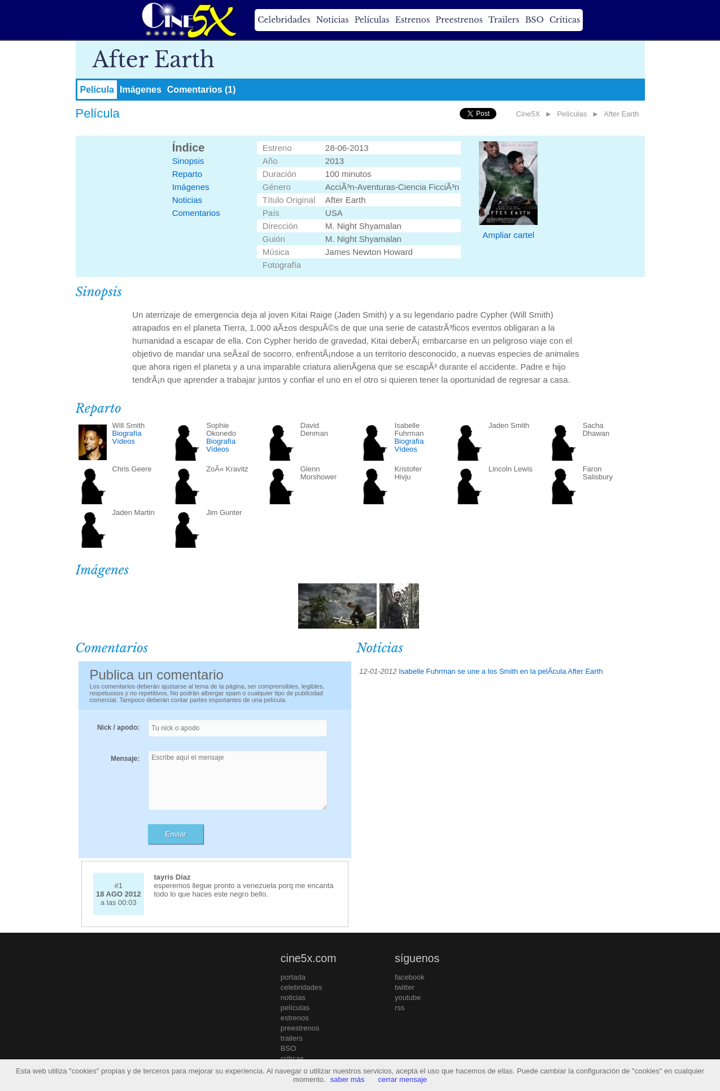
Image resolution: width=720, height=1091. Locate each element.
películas (295, 1007)
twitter (404, 987)
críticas (292, 1058)
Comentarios (196, 213)
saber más (347, 1079)
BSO (534, 20)
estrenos (295, 1018)
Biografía (127, 433)
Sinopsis (188, 161)
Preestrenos (459, 20)
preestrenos (300, 1028)
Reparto (187, 174)
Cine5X (528, 114)
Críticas (564, 20)
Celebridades (284, 20)
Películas (372, 20)
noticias (293, 997)
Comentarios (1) (201, 89)
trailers (292, 1038)
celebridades (301, 987)
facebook (410, 977)
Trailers (504, 20)
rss (399, 1007)
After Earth (621, 114)
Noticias (332, 20)
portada (293, 977)
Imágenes (141, 89)
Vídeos (123, 441)
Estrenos (412, 20)
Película (97, 89)
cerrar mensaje (402, 1079)
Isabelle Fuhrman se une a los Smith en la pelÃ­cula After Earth (501, 671)
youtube (408, 997)
